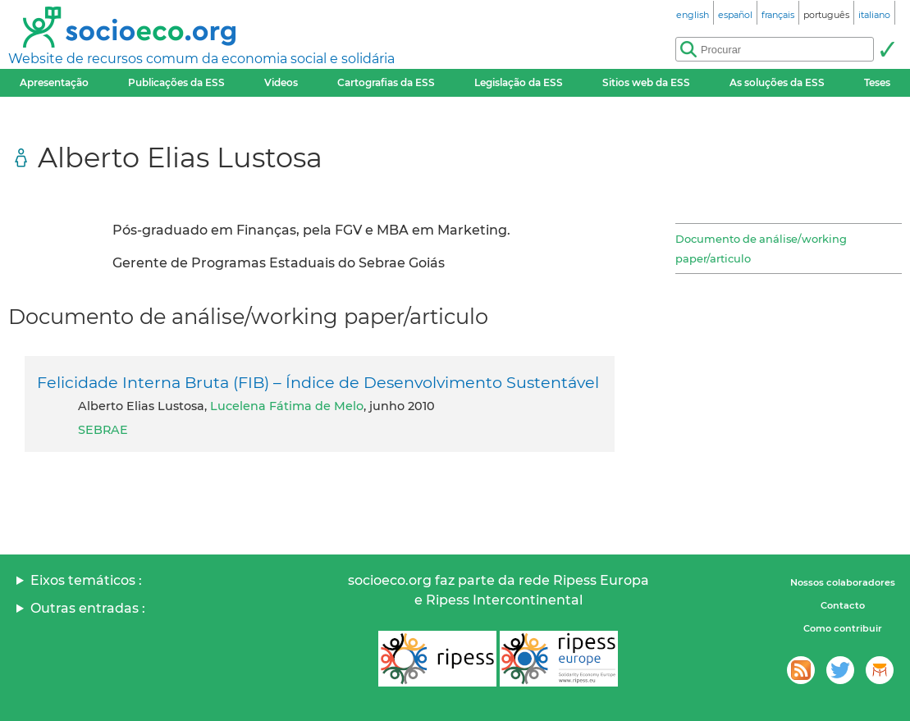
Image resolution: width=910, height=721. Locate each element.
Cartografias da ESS (386, 82)
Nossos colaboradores (842, 582)
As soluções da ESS (777, 82)
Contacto (843, 605)
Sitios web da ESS (646, 82)
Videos (281, 82)
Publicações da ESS (176, 82)
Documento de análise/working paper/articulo (761, 248)
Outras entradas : (87, 608)
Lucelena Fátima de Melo (287, 406)
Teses (877, 82)
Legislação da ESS (518, 82)
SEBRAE (103, 429)
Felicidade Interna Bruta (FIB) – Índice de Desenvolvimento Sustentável (318, 382)
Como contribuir (842, 628)
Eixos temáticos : (86, 580)
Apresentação (54, 82)
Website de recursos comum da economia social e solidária (201, 58)
